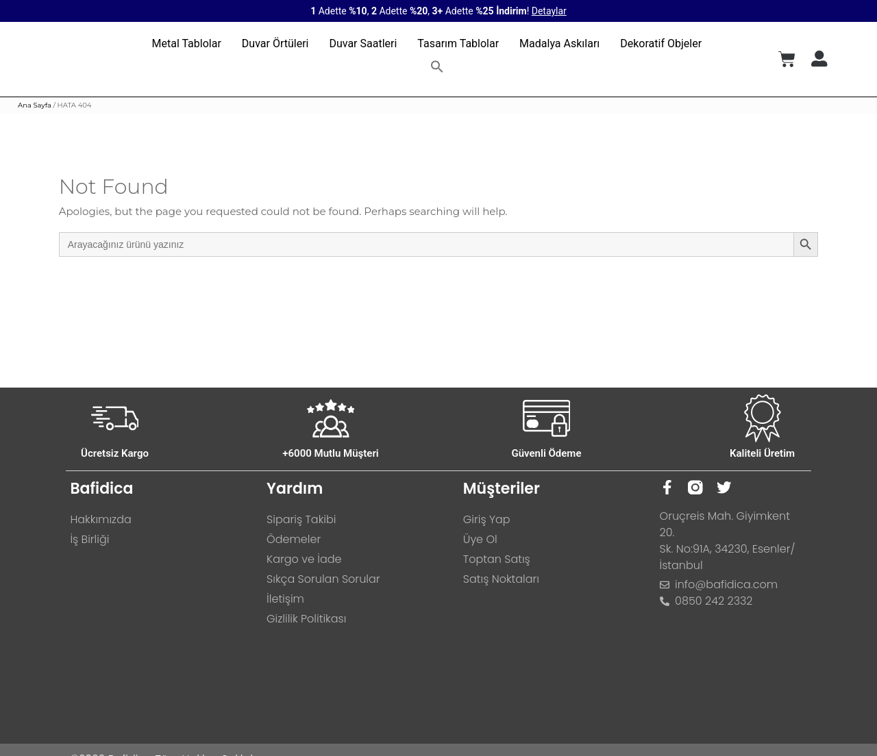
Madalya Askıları (559, 43)
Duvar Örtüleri (275, 43)
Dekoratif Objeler (661, 43)
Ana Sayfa (34, 105)
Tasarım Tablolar (458, 43)
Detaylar (549, 10)
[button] (437, 66)
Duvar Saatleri (363, 43)
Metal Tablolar (186, 43)
